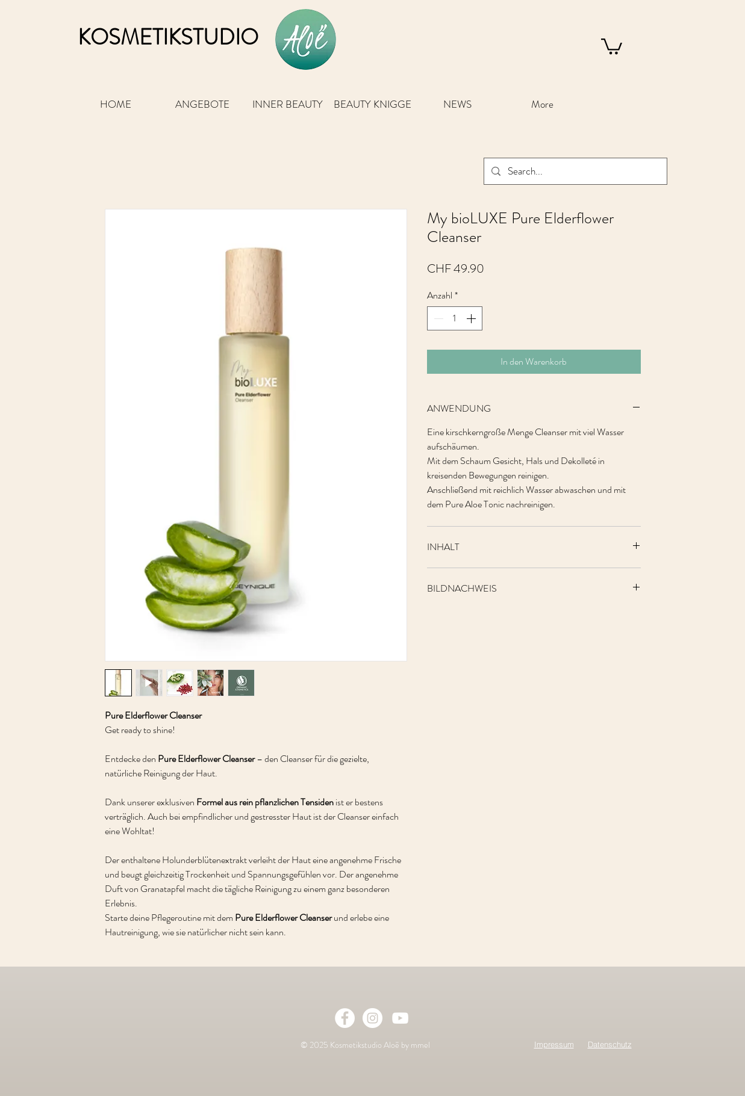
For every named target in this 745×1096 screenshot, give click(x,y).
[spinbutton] (455, 318)
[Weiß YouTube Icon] (400, 1018)
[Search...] (574, 171)
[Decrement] (437, 318)
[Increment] (472, 318)
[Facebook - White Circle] (345, 1018)
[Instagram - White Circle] (372, 1018)
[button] (611, 45)
